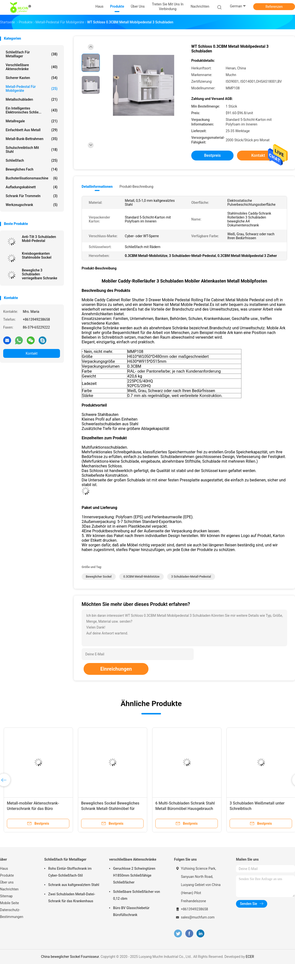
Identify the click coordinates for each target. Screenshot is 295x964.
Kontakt (31, 353)
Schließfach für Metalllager (32, 54)
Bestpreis (212, 155)
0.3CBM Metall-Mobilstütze (141, 576)
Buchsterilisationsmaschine (32, 178)
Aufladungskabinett (32, 187)
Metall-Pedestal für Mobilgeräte (32, 89)
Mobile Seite (9, 903)
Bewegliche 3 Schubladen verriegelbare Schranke (39, 274)
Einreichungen (116, 669)
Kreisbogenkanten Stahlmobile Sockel (36, 255)
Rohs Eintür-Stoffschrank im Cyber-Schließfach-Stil (69, 872)
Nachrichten (9, 889)
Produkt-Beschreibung (136, 187)
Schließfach (32, 160)
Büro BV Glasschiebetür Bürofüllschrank (131, 911)
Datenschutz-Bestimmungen (11, 913)
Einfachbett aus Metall (32, 129)
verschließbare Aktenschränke (32, 67)
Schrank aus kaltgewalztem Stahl (73, 885)
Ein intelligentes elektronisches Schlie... (32, 110)
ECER (250, 957)
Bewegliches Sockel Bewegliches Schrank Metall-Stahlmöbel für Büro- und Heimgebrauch (110, 808)
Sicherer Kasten (32, 77)
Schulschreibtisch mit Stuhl (32, 150)
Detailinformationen (97, 187)
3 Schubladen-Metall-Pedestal (191, 576)
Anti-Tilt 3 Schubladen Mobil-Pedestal (39, 239)
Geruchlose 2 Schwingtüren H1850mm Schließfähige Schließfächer (134, 875)
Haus (4, 868)
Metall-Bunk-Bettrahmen (32, 138)
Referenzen (274, 7)
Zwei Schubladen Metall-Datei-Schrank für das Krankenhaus (71, 897)
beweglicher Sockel (99, 576)
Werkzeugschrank (32, 204)
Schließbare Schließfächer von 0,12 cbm (136, 895)
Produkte (7, 875)
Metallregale (32, 121)
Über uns (7, 882)
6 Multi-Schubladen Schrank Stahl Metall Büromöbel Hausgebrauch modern (185, 808)
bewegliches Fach (32, 169)
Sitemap (6, 896)
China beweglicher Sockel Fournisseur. (71, 957)
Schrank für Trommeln (32, 195)
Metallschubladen (32, 99)
